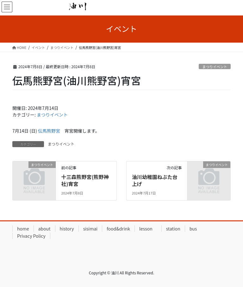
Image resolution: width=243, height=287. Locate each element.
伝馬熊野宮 (49, 131)
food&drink (118, 228)
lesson (148, 228)
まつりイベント (214, 66)
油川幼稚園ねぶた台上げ (155, 180)
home (23, 228)
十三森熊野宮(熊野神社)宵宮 (85, 180)
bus (193, 228)
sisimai (90, 228)
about (44, 228)
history (67, 228)
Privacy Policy (31, 236)
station (173, 228)
